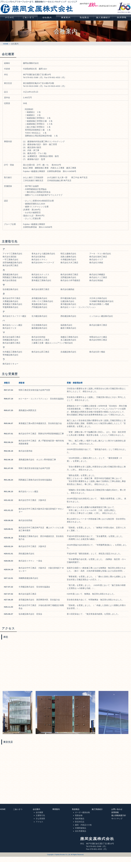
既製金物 (78, 815)
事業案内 (56, 809)
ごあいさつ (17, 809)
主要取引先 (40, 815)
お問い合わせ (116, 809)
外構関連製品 (80, 828)
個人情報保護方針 (118, 815)
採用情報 (115, 812)
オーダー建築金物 (82, 812)
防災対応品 (79, 822)
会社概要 (39, 812)
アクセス (39, 822)
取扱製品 (75, 809)
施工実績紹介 (97, 809)
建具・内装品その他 (83, 825)
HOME (6, 44)
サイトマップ (116, 818)
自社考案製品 (80, 831)
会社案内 (36, 809)
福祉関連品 (79, 818)
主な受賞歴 (40, 818)
